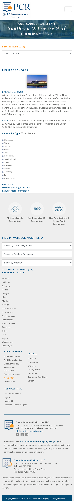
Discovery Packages (12, 363)
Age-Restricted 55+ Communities (37, 212)
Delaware (6, 286)
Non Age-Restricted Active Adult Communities (59, 213)
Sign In (7, 397)
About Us (32, 358)
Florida (5, 289)
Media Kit (9, 401)
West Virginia (7, 345)
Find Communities (12, 356)
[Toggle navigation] (68, 9)
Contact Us (33, 362)
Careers (31, 381)
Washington (7, 342)
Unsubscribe (9, 381)
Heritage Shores (15, 70)
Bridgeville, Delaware (12, 91)
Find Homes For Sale (13, 360)
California (6, 282)
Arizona (5, 278)
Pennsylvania (7, 319)
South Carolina (8, 323)
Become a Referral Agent (16, 404)
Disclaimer (32, 373)
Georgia (5, 293)
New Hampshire (9, 308)
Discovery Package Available (16, 187)
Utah (4, 334)
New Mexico (7, 312)
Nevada (5, 304)
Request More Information (15, 190)
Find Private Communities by (23, 237)
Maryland (6, 301)
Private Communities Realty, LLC (29, 460)
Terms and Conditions (37, 377)
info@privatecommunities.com (29, 431)
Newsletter (9, 378)
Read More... (8, 184)
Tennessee (7, 327)
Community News (12, 374)
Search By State (13, 272)
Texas (4, 331)
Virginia (5, 338)
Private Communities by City (20, 269)
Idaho (4, 297)
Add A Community (13, 393)
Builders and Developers (9, 369)
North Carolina (8, 316)
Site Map (32, 366)
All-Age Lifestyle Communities (15, 212)
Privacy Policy (34, 369)
